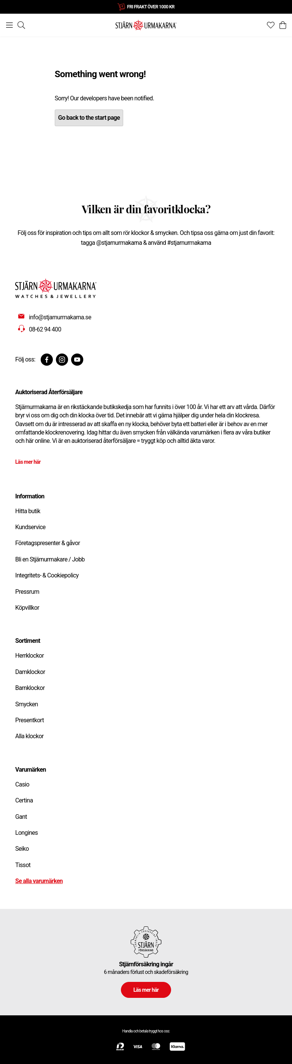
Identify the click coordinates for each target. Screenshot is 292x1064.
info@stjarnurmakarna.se (60, 317)
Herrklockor (29, 655)
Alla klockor (29, 736)
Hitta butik (27, 511)
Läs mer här (28, 462)
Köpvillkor (27, 607)
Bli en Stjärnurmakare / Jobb (50, 559)
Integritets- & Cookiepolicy (47, 575)
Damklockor (30, 672)
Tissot (22, 865)
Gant (21, 816)
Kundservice (30, 527)
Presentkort (29, 720)
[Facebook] (47, 360)
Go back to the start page (89, 117)
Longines (26, 832)
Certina (24, 800)
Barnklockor (29, 687)
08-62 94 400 (45, 329)
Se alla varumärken (39, 881)
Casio (22, 784)
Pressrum (27, 591)
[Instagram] (62, 360)
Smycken (26, 704)
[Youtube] (77, 360)
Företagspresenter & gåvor (47, 543)
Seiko (22, 848)
